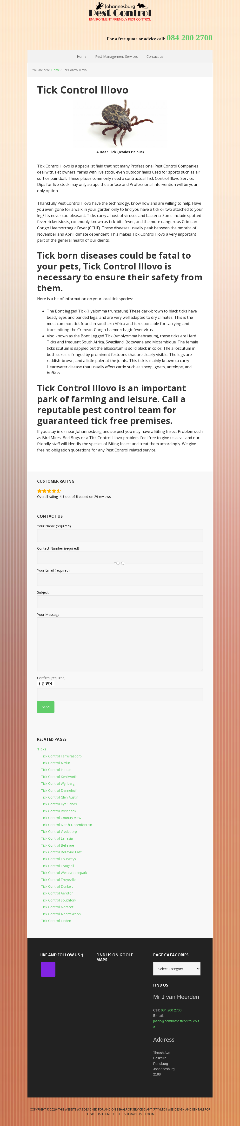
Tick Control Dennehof (58, 790)
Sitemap (130, 1114)
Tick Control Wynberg (57, 783)
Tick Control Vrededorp (59, 831)
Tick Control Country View (61, 817)
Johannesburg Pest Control (120, 12)
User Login (146, 1114)
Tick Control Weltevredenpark (64, 872)
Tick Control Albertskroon (61, 914)
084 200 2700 (171, 1010)
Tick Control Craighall (57, 866)
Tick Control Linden (56, 920)
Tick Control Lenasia (57, 838)
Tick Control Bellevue (57, 845)
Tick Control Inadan (56, 769)
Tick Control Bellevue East (61, 852)
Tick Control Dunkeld (57, 886)
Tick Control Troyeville (58, 879)
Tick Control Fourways (58, 859)
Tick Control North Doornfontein (66, 824)
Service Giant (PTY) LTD (149, 1109)
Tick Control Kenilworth (59, 776)
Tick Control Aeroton (57, 893)
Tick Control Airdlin (55, 763)
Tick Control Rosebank (58, 811)
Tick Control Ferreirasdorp (61, 756)
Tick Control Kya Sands (59, 804)
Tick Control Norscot (57, 907)
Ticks (42, 749)
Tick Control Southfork (58, 900)
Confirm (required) (120, 692)
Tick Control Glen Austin (59, 797)
